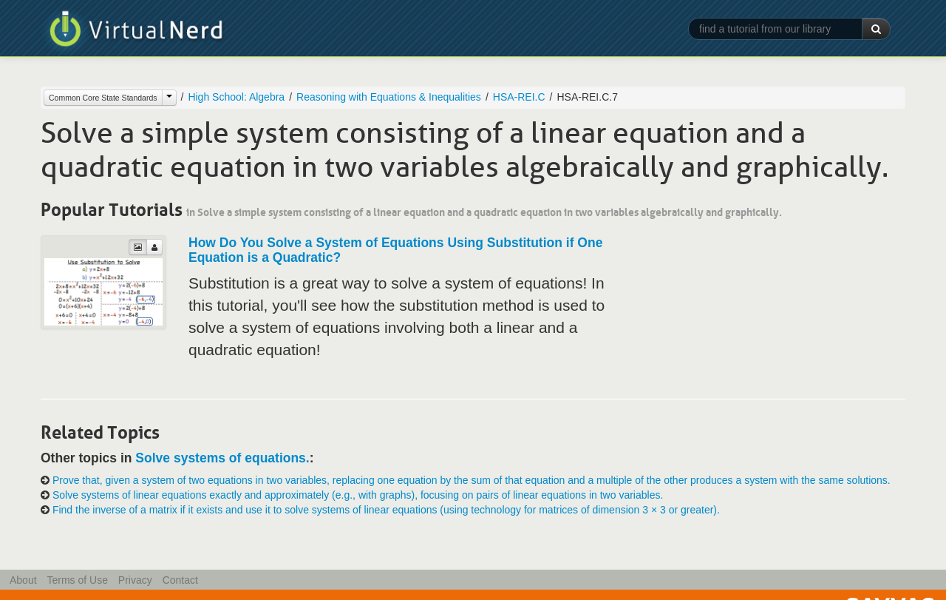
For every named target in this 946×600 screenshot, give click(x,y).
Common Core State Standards (103, 97)
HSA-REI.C (519, 97)
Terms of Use (77, 580)
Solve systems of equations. (222, 458)
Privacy (135, 580)
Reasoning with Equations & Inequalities (388, 97)
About (23, 580)
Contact (180, 580)
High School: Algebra (236, 97)
